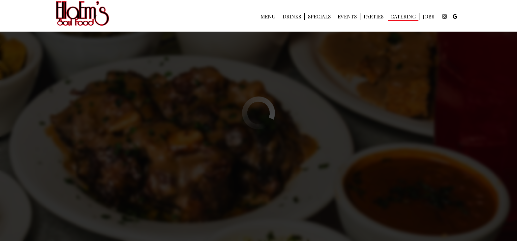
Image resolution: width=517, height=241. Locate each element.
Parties (373, 16)
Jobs (428, 16)
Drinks (292, 16)
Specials (319, 16)
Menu (268, 16)
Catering (403, 16)
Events (347, 16)
